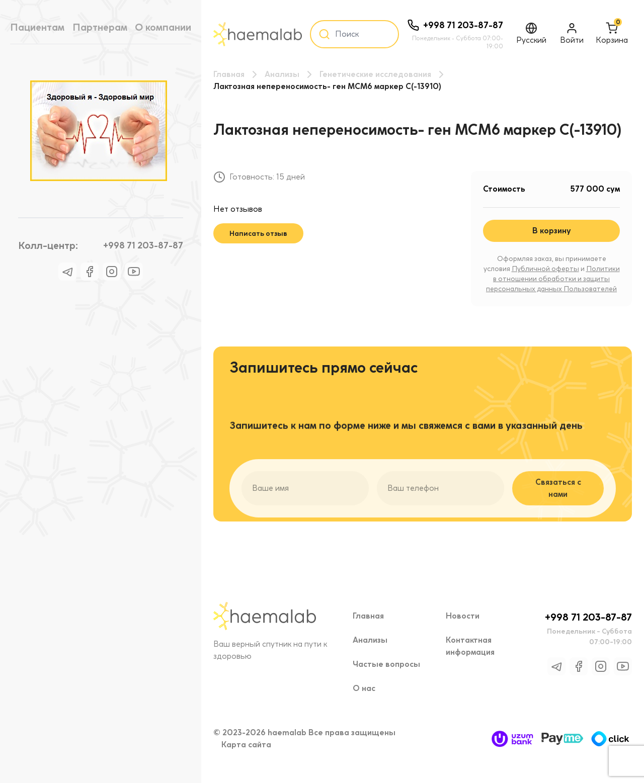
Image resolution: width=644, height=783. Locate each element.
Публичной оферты (545, 269)
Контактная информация (470, 646)
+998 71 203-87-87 (143, 245)
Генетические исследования (375, 74)
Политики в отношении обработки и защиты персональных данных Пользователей (553, 279)
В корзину (551, 230)
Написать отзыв (258, 233)
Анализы (282, 74)
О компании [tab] (163, 27)
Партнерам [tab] (99, 27)
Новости (462, 616)
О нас (364, 688)
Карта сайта (246, 744)
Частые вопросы (386, 664)
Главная (229, 74)
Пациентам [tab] (37, 27)
